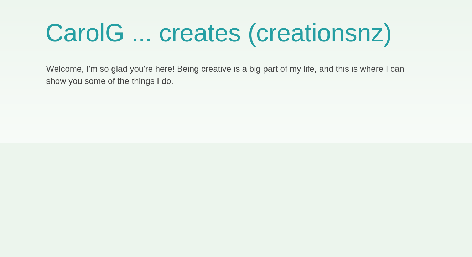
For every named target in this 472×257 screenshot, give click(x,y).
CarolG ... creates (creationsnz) (219, 33)
